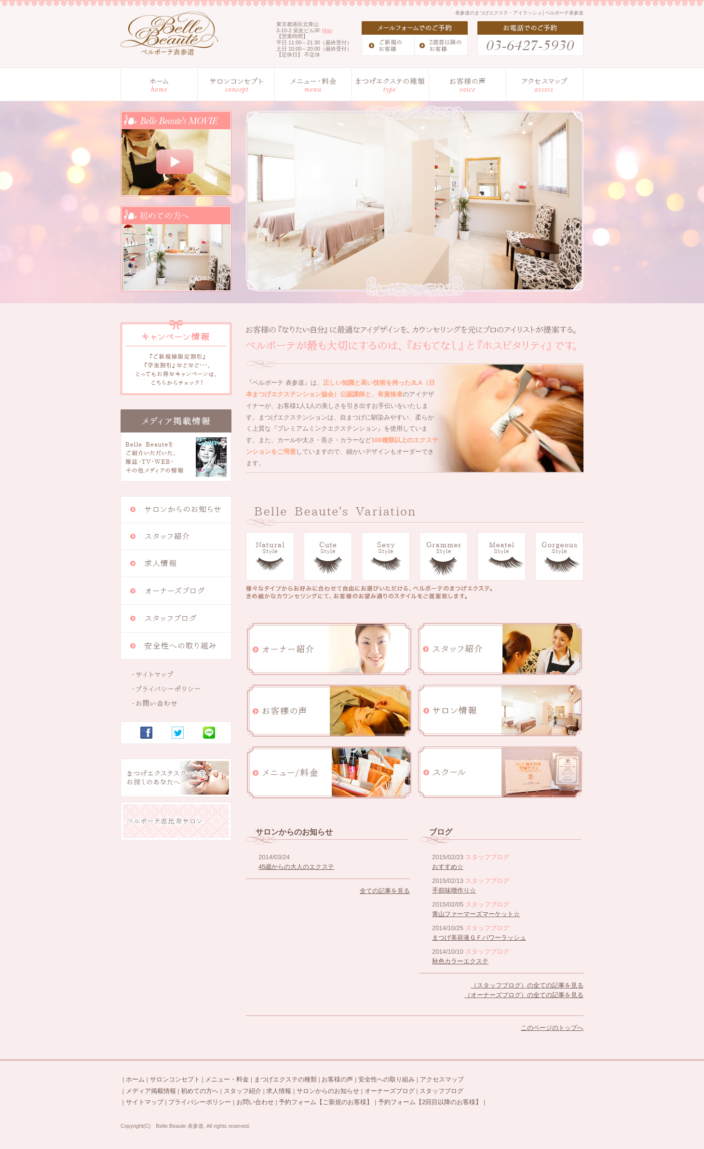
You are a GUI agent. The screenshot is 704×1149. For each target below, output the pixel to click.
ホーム (135, 1079)
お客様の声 (337, 1079)
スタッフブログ (441, 1091)
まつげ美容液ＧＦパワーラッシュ (479, 937)
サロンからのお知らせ (328, 1091)
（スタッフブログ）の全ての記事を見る (527, 985)
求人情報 (278, 1091)
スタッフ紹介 (242, 1091)
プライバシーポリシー (199, 1102)
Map (327, 30)
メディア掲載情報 (151, 1091)
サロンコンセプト (175, 1079)
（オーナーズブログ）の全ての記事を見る (523, 995)
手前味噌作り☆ (454, 890)
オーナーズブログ (390, 1091)
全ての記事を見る (385, 890)
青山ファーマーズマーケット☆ (476, 914)
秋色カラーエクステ (460, 961)
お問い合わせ (255, 1102)
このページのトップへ (552, 1027)
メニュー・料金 (227, 1079)
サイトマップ (144, 1102)
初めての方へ (199, 1091)
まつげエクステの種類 (285, 1079)
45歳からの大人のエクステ (296, 866)
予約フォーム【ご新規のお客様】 (326, 1102)
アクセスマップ (442, 1079)
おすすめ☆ (447, 866)
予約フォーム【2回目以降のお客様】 (430, 1102)
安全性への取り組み (386, 1079)
